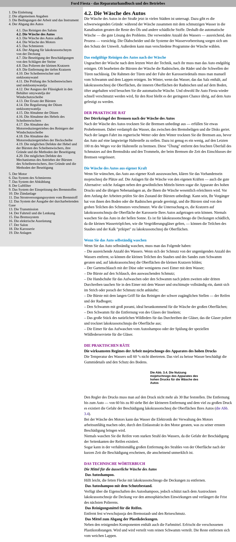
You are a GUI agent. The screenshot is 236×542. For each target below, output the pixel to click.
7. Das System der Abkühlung (29, 182)
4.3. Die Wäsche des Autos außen (39, 38)
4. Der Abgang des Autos (26, 24)
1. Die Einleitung (20, 12)
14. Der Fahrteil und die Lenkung (32, 213)
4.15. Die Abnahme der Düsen (37, 112)
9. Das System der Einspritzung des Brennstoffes (42, 189)
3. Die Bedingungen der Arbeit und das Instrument (44, 20)
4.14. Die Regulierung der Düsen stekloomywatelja (39, 107)
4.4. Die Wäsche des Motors (36, 42)
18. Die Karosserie (22, 229)
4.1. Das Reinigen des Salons (36, 30)
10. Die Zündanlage (22, 193)
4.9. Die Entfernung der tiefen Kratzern (43, 69)
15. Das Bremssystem (24, 217)
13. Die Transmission (23, 209)
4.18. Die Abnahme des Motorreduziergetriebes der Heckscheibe (44, 138)
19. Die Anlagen (20, 233)
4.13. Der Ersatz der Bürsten (36, 101)
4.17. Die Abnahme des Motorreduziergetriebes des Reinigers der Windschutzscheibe (45, 128)
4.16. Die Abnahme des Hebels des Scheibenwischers (40, 118)
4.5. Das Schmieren (29, 46)
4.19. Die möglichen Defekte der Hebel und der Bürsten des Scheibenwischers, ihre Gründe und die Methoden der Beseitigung (46, 148)
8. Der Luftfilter (20, 185)
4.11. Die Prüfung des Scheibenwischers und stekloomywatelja (44, 83)
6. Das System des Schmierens (30, 178)
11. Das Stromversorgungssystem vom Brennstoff (43, 197)
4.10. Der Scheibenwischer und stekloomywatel (38, 75)
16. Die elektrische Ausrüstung (30, 221)
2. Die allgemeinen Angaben (28, 16)
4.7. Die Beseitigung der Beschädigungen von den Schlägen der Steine (45, 59)
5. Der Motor (18, 174)
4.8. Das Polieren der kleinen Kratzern (42, 65)
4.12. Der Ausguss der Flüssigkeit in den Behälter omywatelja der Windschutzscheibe (44, 93)
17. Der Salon (18, 225)
